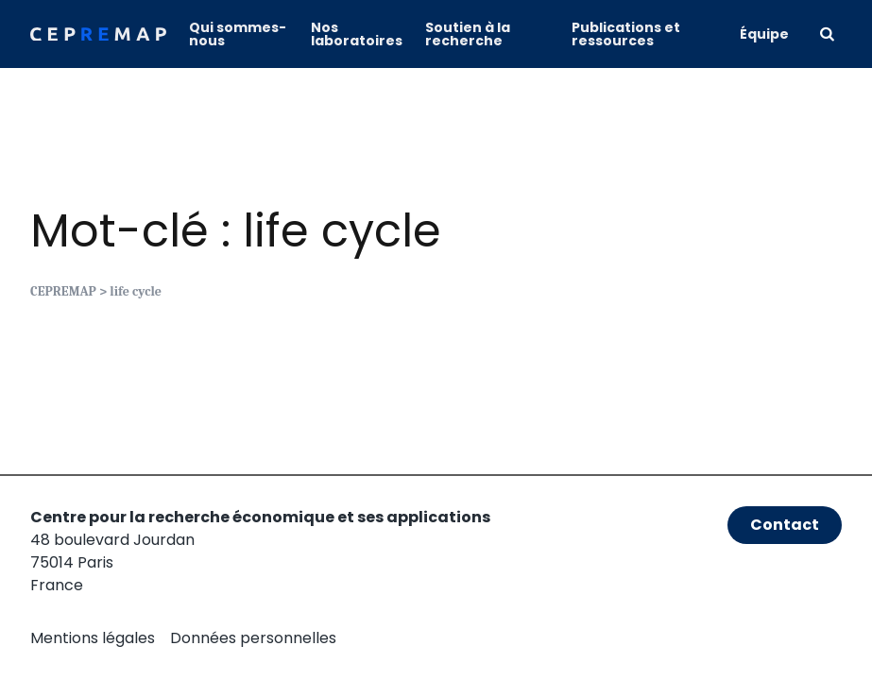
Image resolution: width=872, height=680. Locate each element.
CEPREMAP (63, 291)
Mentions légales (92, 638)
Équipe (764, 34)
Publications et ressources (626, 34)
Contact (784, 525)
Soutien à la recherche (467, 34)
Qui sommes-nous (237, 34)
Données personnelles (253, 638)
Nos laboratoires (356, 34)
